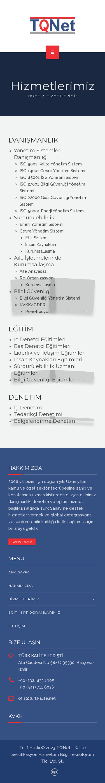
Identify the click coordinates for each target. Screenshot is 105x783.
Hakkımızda (20, 585)
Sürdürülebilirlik (34, 218)
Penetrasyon (38, 311)
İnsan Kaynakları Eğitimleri (48, 360)
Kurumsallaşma (40, 251)
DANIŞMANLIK (33, 140)
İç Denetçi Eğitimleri (40, 339)
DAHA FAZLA (22, 542)
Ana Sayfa (19, 572)
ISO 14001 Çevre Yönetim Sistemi (52, 170)
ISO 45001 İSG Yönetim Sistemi (50, 177)
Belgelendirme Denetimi (45, 421)
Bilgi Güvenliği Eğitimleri (45, 380)
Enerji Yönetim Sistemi (41, 224)
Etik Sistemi (36, 237)
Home (34, 96)
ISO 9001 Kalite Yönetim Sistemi (51, 164)
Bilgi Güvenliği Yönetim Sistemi (50, 298)
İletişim (16, 626)
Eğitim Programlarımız (34, 612)
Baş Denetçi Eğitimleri (42, 346)
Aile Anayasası (34, 271)
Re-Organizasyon (36, 278)
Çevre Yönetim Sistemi (42, 231)
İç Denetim (28, 408)
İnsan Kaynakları (40, 244)
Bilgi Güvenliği (32, 291)
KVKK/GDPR (32, 304)
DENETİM (24, 397)
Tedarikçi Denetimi (38, 414)
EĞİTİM (20, 329)
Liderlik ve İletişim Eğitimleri (50, 353)
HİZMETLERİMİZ (23, 599)
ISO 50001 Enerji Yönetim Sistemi (52, 210)
